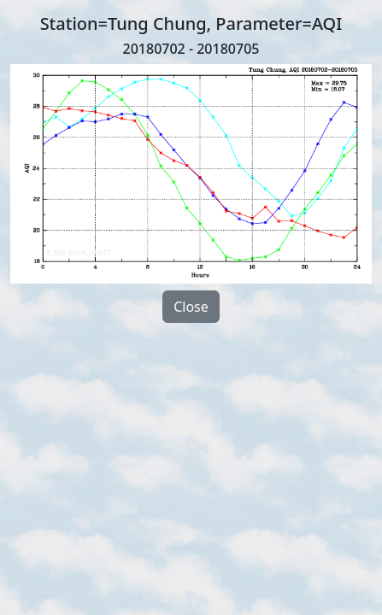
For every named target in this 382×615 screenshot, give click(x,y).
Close (191, 306)
